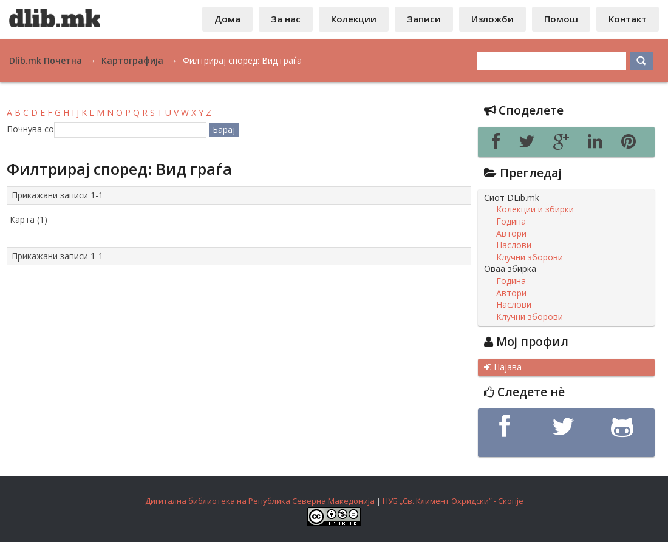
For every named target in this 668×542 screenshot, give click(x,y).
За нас (286, 19)
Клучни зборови (529, 257)
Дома (227, 19)
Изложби (492, 19)
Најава (503, 367)
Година (511, 221)
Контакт (627, 19)
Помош (561, 19)
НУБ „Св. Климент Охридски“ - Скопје (453, 500)
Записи (424, 19)
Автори (511, 233)
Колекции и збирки (535, 209)
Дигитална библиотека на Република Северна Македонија (260, 500)
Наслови (513, 245)
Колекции (354, 19)
